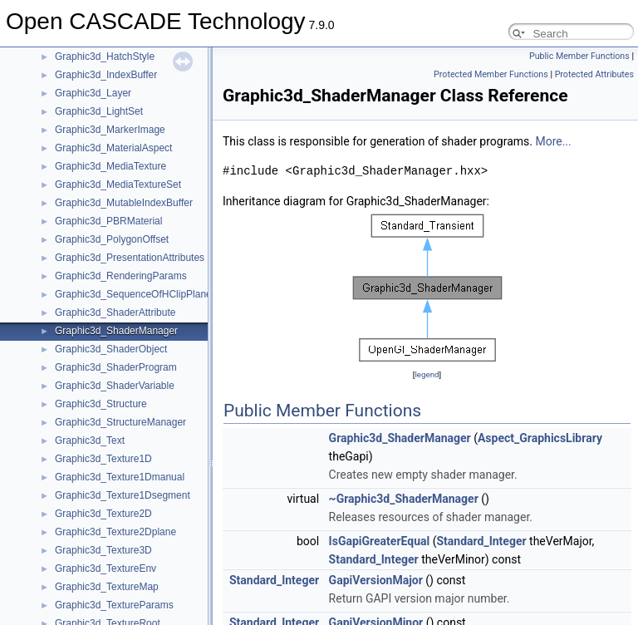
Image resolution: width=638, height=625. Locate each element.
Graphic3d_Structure (101, 404)
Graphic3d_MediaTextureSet (118, 184)
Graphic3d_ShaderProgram (116, 367)
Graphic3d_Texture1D (103, 459)
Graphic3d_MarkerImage (110, 129)
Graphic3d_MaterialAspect (113, 148)
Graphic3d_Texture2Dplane (115, 532)
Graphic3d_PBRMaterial (108, 221)
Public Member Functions (579, 56)
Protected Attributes (594, 74)
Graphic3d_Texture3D (103, 550)
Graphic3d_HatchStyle (105, 56)
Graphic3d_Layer (93, 93)
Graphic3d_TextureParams (114, 605)
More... (553, 141)
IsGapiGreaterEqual (379, 541)
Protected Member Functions (491, 74)
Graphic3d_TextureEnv (105, 568)
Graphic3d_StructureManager (120, 422)
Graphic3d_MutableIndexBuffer (124, 203)
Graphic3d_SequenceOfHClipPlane (133, 294)
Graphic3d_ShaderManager (116, 331)
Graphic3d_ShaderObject (111, 349)
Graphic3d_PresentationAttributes (129, 257)
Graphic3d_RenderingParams (121, 276)
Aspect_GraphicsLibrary (540, 438)
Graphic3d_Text (90, 440)
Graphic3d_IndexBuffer (106, 75)
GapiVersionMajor (376, 580)
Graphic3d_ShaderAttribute (115, 312)
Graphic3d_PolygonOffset (112, 239)
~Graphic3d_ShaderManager (403, 498)
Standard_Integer (481, 541)
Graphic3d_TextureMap (107, 587)
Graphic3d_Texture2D (103, 513)
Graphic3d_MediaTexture (110, 166)
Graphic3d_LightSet (99, 111)
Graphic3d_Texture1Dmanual (119, 477)
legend (427, 374)
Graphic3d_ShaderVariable (114, 385)
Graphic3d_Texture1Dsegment (122, 495)
